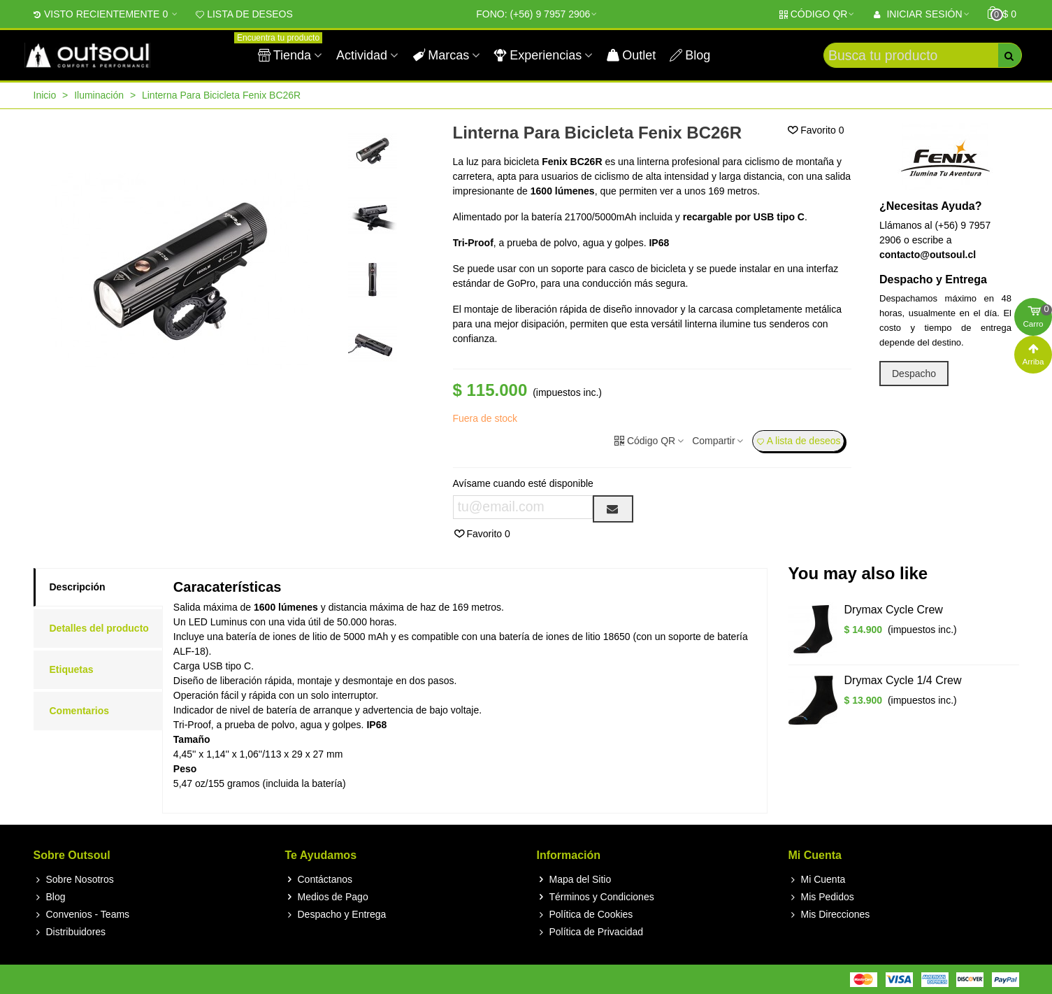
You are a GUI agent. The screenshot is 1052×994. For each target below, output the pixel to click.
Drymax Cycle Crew (893, 610)
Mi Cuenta (817, 879)
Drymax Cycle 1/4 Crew (903, 680)
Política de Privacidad (590, 932)
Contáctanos (319, 879)
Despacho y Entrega (336, 914)
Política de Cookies (585, 914)
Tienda (286, 49)
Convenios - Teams (82, 914)
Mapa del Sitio (574, 879)
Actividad (361, 55)
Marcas (440, 55)
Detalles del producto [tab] (99, 628)
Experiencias (538, 55)
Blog (690, 55)
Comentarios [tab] (80, 710)
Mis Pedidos (821, 897)
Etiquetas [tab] (72, 669)
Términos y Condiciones (595, 897)
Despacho (914, 373)
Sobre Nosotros (74, 879)
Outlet (631, 55)
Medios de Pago (326, 897)
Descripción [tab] (78, 586)
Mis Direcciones (829, 914)
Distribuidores (70, 932)
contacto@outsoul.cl (927, 254)
